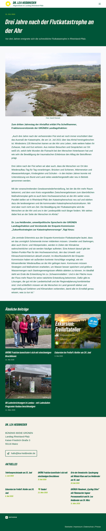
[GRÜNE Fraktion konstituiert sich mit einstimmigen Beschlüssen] (28, 331)
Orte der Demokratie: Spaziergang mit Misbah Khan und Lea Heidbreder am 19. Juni (85, 476)
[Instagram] (11, 517)
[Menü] (100, 4)
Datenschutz (89, 527)
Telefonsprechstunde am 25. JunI (18, 472)
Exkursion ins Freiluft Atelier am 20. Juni (73, 352)
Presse (98, 527)
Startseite (68, 527)
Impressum (78, 527)
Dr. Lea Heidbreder (24, 3)
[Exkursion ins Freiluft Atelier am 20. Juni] (78, 331)
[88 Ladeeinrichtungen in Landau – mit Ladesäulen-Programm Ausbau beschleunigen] (28, 381)
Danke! (42, 489)
